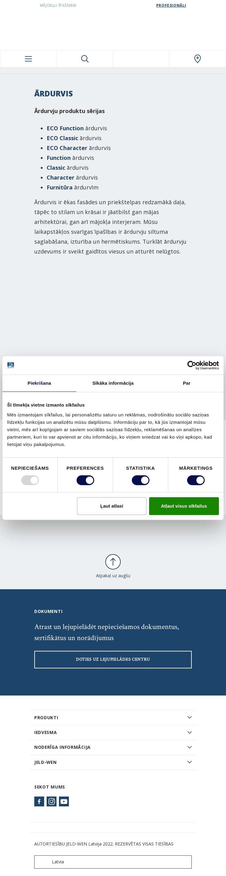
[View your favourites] (141, 58)
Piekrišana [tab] (39, 383)
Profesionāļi (171, 5)
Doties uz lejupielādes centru (113, 659)
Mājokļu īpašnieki (58, 5)
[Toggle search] (84, 58)
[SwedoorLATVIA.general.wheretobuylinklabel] (197, 58)
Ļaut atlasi (111, 506)
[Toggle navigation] (28, 58)
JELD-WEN (45, 762)
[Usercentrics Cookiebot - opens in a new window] (192, 365)
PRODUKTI (46, 717)
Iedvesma (45, 732)
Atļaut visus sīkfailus (184, 506)
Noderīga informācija (62, 747)
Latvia (50, 862)
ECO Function (65, 128)
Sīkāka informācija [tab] (113, 383)
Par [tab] (186, 383)
